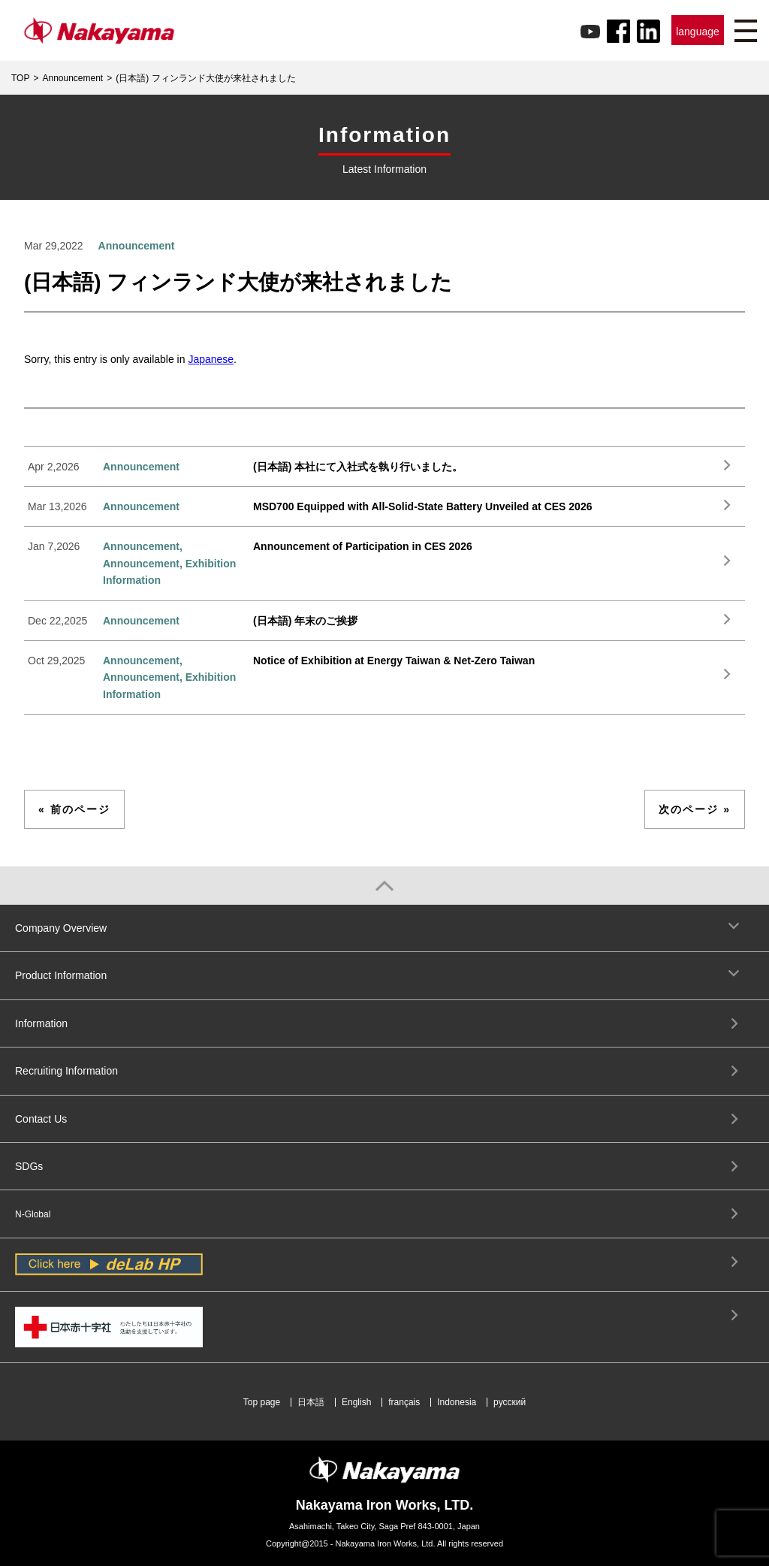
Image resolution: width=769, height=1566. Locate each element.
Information (41, 1023)
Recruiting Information (66, 1071)
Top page (261, 1402)
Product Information (61, 975)
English (356, 1402)
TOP (20, 78)
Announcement (72, 78)
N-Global (32, 1214)
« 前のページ (74, 809)
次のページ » (695, 809)
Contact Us (41, 1119)
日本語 (310, 1402)
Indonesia (456, 1402)
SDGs (29, 1166)
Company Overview (61, 928)
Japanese (211, 359)
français (404, 1402)
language (697, 32)
